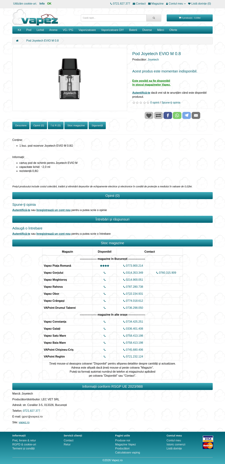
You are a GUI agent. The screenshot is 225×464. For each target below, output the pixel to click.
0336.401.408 (133, 328)
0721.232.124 (133, 356)
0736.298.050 (133, 307)
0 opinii (154, 102)
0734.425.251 (133, 321)
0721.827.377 (31, 410)
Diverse (147, 29)
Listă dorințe (174, 448)
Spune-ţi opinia (171, 102)
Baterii (133, 29)
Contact (68, 440)
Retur (67, 444)
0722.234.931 (133, 293)
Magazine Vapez (125, 444)
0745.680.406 (133, 349)
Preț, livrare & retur (24, 440)
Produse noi (122, 440)
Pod (28, 29)
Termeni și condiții (23, 448)
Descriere (21, 125)
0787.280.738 (133, 286)
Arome (53, 29)
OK (49, 3)
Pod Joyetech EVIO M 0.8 (42, 40)
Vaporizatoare (87, 29)
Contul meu (174, 440)
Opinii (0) (38, 125)
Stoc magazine (76, 125)
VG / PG (68, 29)
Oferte (173, 29)
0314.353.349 (133, 272)
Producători (122, 448)
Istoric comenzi (176, 444)
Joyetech (153, 59)
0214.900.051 (133, 279)
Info (42, 3)
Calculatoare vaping (127, 452)
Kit (19, 29)
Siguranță (97, 125)
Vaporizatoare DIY (112, 29)
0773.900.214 (133, 265)
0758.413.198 (133, 335)
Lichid (40, 29)
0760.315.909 (166, 272)
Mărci (160, 29)
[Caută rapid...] (153, 17)
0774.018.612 (133, 300)
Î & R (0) (56, 125)
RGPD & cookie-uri (24, 444)
